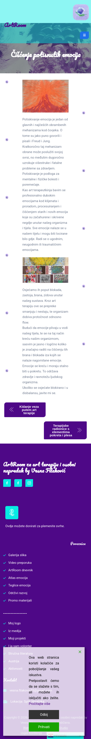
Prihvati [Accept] (44, 727)
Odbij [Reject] (44, 715)
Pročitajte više (39, 704)
